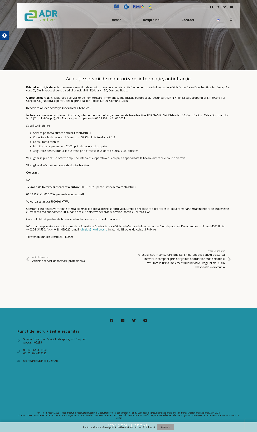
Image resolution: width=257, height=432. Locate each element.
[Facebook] (211, 7)
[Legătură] (41, 15)
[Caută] (231, 20)
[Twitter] (224, 7)
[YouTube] (231, 7)
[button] (4, 35)
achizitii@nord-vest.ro (93, 229)
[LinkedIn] (218, 7)
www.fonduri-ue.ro (132, 417)
